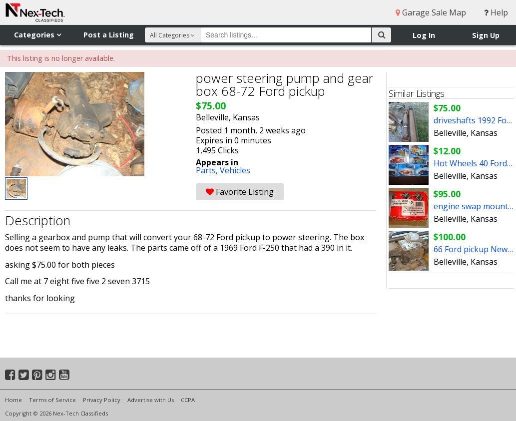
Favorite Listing (240, 191)
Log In (424, 35)
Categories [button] (37, 34)
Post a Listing (108, 34)
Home (13, 400)
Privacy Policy (101, 400)
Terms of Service (52, 400)
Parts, (208, 170)
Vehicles (235, 170)
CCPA (188, 400)
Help (496, 12)
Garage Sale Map (431, 12)
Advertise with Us (150, 400)
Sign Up (486, 35)
